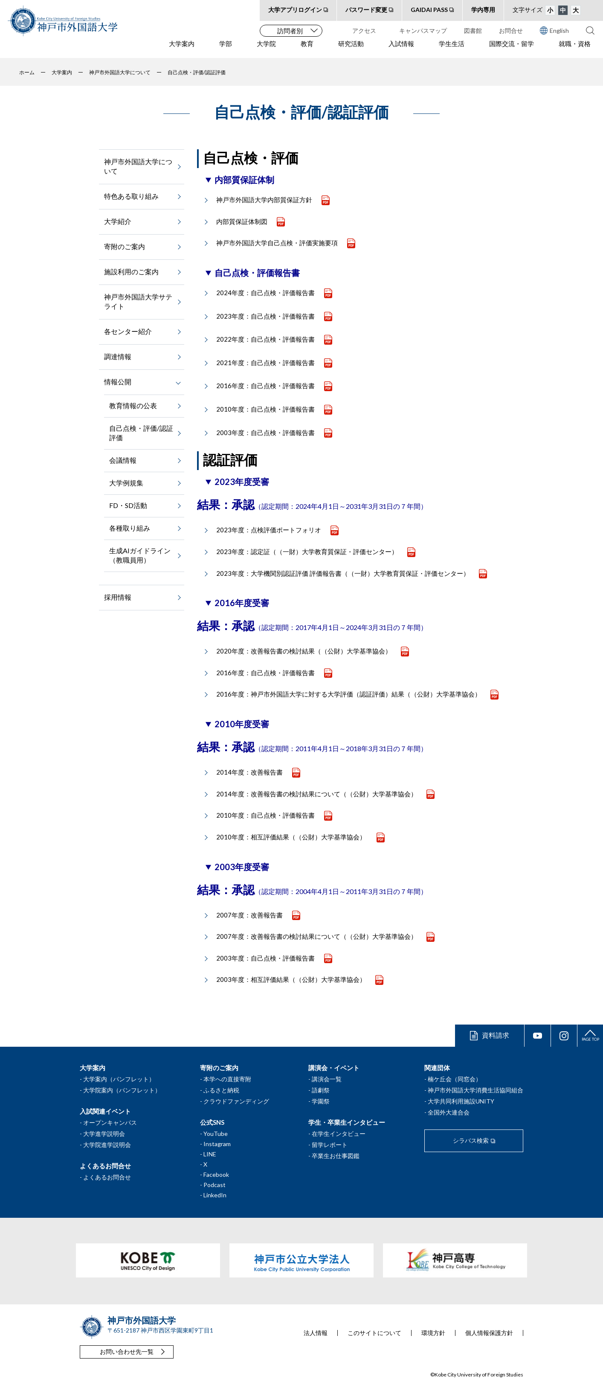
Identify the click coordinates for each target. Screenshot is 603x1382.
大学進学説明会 (104, 1133)
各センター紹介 (128, 331)
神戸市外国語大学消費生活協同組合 (475, 1090)
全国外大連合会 (449, 1112)
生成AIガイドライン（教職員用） (140, 555)
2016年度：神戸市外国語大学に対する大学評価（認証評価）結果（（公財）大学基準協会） (348, 694)
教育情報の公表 (133, 405)
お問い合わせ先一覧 (127, 1351)
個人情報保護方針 (489, 1333)
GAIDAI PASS (429, 9)
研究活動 (351, 47)
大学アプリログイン (295, 9)
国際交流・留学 (511, 47)
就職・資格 (575, 47)
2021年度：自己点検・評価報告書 (265, 362)
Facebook (216, 1174)
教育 (307, 47)
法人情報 (316, 1333)
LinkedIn (214, 1195)
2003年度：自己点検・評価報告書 (265, 432)
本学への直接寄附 (227, 1079)
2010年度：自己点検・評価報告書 (265, 409)
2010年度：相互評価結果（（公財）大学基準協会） (291, 837)
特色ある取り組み (131, 196)
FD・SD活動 (128, 505)
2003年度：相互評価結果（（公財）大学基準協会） (291, 979)
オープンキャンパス (110, 1122)
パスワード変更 (366, 9)
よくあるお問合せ (107, 1177)
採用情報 (117, 597)
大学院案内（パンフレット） (122, 1090)
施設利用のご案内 (131, 271)
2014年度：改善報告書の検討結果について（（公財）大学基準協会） (316, 794)
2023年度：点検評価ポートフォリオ (268, 530)
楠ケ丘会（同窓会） (454, 1079)
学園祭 (321, 1101)
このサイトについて (374, 1333)
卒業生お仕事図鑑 (335, 1155)
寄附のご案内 (124, 246)
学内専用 (483, 9)
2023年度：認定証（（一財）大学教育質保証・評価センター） (307, 551)
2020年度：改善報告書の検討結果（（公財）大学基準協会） (303, 651)
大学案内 (181, 47)
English (554, 30)
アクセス (364, 30)
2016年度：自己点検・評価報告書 (265, 385)
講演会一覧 (327, 1079)
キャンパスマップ (423, 30)
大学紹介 (117, 221)
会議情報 (122, 460)
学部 (225, 47)
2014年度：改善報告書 (249, 772)
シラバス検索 (471, 1140)
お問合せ (511, 30)
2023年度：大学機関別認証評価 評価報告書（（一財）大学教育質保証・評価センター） (343, 573)
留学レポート (330, 1144)
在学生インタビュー (338, 1133)
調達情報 (117, 356)
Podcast (214, 1184)
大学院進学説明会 (107, 1144)
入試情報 (401, 47)
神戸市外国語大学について (138, 166)
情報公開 (117, 381)
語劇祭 (321, 1090)
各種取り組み (129, 528)
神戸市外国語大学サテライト (138, 301)
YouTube (215, 1133)
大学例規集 (126, 483)
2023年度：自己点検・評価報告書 (265, 316)
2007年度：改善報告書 (249, 915)
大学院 (266, 47)
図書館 (473, 30)
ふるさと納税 (221, 1090)
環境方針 (433, 1333)
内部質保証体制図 (241, 221)
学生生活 (451, 47)
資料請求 (495, 1035)
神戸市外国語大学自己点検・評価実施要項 (277, 243)
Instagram (217, 1143)
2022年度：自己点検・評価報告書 (265, 339)
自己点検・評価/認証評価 (141, 432)
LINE (209, 1154)
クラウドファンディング (236, 1101)
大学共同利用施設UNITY (461, 1101)
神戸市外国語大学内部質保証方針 (264, 199)
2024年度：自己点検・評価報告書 (265, 292)
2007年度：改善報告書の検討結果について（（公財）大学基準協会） (316, 936)
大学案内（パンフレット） (119, 1079)
